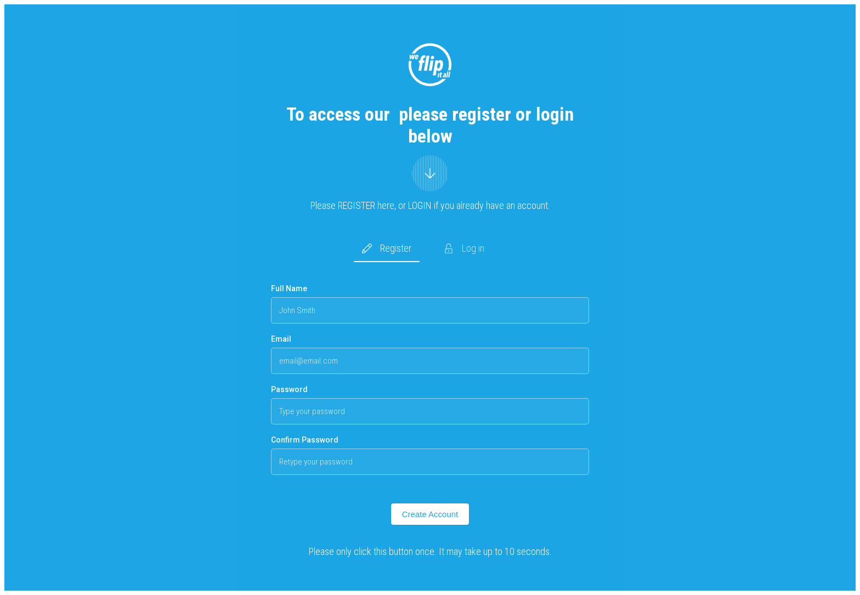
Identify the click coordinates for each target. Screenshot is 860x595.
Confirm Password (304, 439)
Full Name (289, 288)
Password (289, 389)
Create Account (430, 514)
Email (281, 339)
